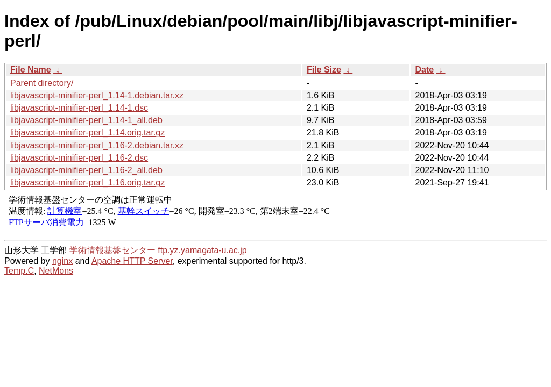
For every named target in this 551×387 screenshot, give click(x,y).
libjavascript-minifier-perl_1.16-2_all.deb (86, 170)
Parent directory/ (41, 83)
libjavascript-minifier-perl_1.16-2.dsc (79, 157)
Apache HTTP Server (132, 261)
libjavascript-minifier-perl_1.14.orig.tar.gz (87, 132)
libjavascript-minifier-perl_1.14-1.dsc (79, 107)
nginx (62, 261)
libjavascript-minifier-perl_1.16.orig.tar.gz (87, 182)
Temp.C (19, 270)
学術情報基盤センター (112, 250)
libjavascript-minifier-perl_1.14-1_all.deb (86, 120)
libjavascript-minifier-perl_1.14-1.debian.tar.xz (96, 95)
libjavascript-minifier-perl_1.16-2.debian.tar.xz (96, 145)
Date (424, 69)
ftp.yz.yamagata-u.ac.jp (202, 250)
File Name (30, 69)
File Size (324, 69)
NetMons (56, 270)
